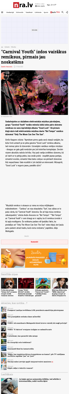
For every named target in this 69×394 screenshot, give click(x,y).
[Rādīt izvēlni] (2, 12)
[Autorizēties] (67, 12)
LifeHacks (38, 12)
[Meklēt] (62, 12)
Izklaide (7, 47)
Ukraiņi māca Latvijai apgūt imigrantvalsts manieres (29, 362)
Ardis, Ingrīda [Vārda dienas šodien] (40, 6)
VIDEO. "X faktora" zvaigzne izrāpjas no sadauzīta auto (29, 330)
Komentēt (34, 242)
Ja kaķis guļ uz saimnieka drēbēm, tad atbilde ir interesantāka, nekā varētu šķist (40, 380)
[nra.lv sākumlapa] (23, 5)
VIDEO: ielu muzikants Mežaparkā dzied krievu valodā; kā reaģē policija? (37, 323)
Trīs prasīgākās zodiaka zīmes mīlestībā (23, 317)
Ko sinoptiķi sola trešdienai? (19, 342)
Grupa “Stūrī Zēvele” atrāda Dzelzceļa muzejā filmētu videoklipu (26, 293)
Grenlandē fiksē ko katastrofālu (20, 349)
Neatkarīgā (10, 12)
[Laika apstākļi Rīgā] (51, 5)
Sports (46, 12)
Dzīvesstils (19, 12)
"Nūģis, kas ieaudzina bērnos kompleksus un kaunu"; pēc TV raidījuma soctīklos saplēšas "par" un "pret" (36, 355)
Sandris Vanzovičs (6, 67)
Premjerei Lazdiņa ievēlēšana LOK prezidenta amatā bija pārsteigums (35, 310)
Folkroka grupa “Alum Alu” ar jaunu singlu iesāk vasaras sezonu (9, 293)
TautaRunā (29, 12)
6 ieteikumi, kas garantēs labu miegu (22, 336)
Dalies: (26, 236)
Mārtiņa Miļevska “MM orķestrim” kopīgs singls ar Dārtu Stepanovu (59, 293)
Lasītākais (7, 374)
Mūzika (13, 47)
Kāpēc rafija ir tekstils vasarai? (20, 368)
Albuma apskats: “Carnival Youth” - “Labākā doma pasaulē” (42, 293)
